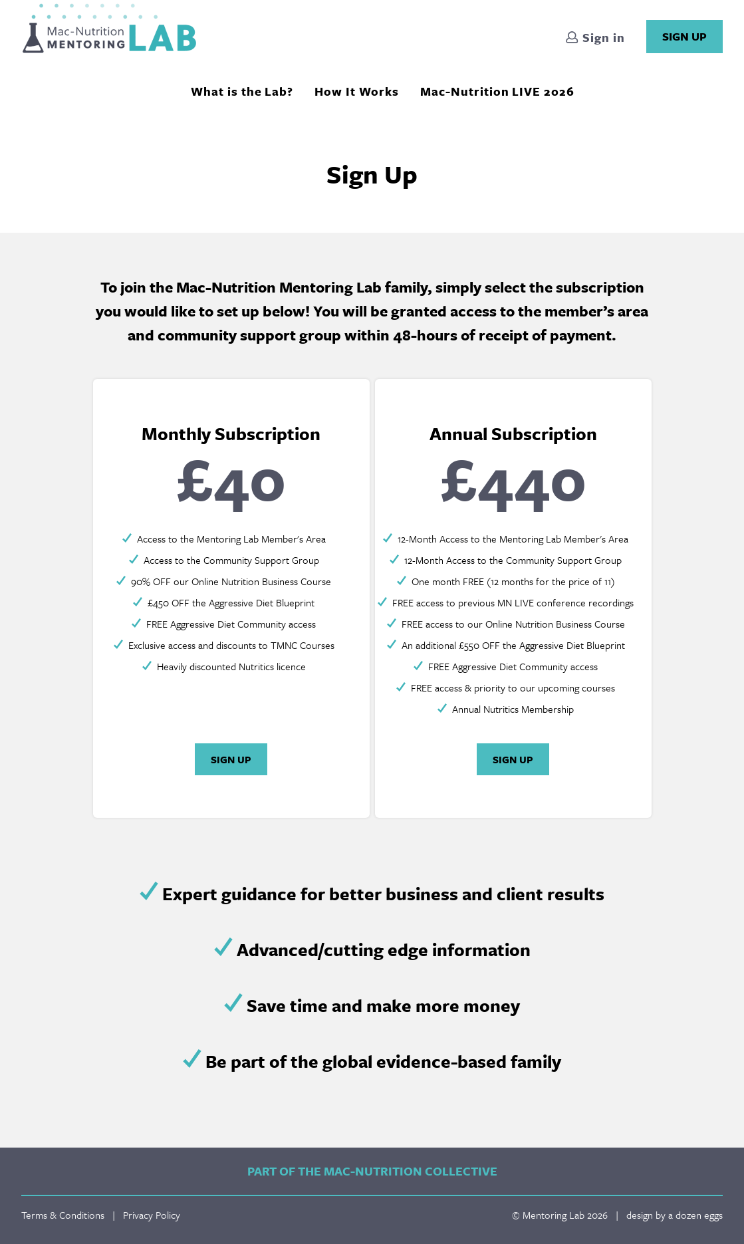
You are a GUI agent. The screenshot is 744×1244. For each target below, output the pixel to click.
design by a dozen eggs (674, 1214)
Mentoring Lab (109, 28)
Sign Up (684, 36)
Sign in (594, 38)
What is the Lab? (242, 91)
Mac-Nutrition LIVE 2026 (497, 91)
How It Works (356, 91)
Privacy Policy (151, 1214)
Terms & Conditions (62, 1214)
